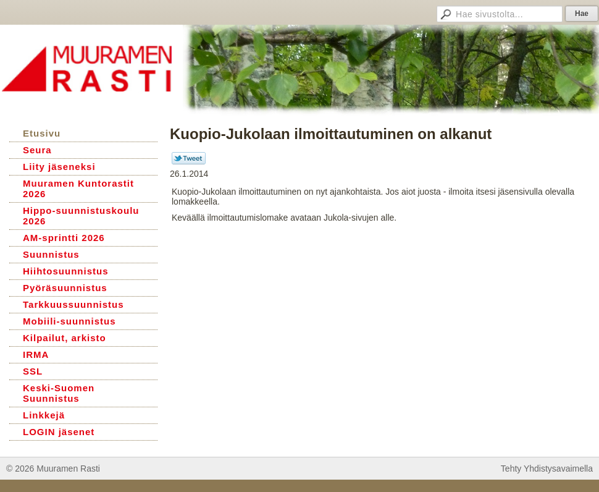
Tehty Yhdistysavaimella (547, 468)
